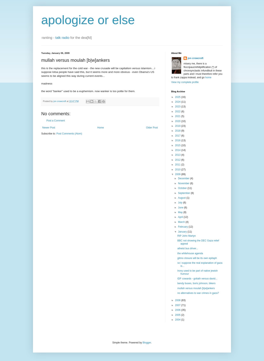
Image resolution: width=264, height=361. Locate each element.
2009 (178, 174)
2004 (178, 319)
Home (100, 127)
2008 (178, 300)
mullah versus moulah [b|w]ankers (196, 288)
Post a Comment (55, 120)
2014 (178, 150)
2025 (178, 97)
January (182, 231)
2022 (178, 111)
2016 (178, 140)
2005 (178, 315)
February (183, 226)
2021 (178, 116)
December (184, 178)
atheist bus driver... (187, 248)
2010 (178, 169)
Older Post (152, 127)
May (180, 212)
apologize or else (88, 20)
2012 (178, 159)
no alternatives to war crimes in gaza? (198, 293)
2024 (178, 101)
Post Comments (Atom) (69, 133)
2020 (178, 121)
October (182, 188)
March (182, 222)
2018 (178, 130)
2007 (178, 305)
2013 (178, 154)
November (184, 183)
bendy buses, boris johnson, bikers (196, 283)
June (181, 207)
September (184, 193)
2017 (178, 135)
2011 (178, 164)
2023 (178, 106)
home (208, 77)
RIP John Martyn (186, 235)
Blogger (147, 342)
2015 (178, 145)
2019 (178, 126)
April (181, 217)
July (180, 202)
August (182, 197)
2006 (178, 310)
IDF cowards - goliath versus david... (197, 278)
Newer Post (48, 127)
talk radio (62, 38)
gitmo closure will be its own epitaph (197, 258)
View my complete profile (185, 82)
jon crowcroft (195, 58)
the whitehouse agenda (190, 253)
